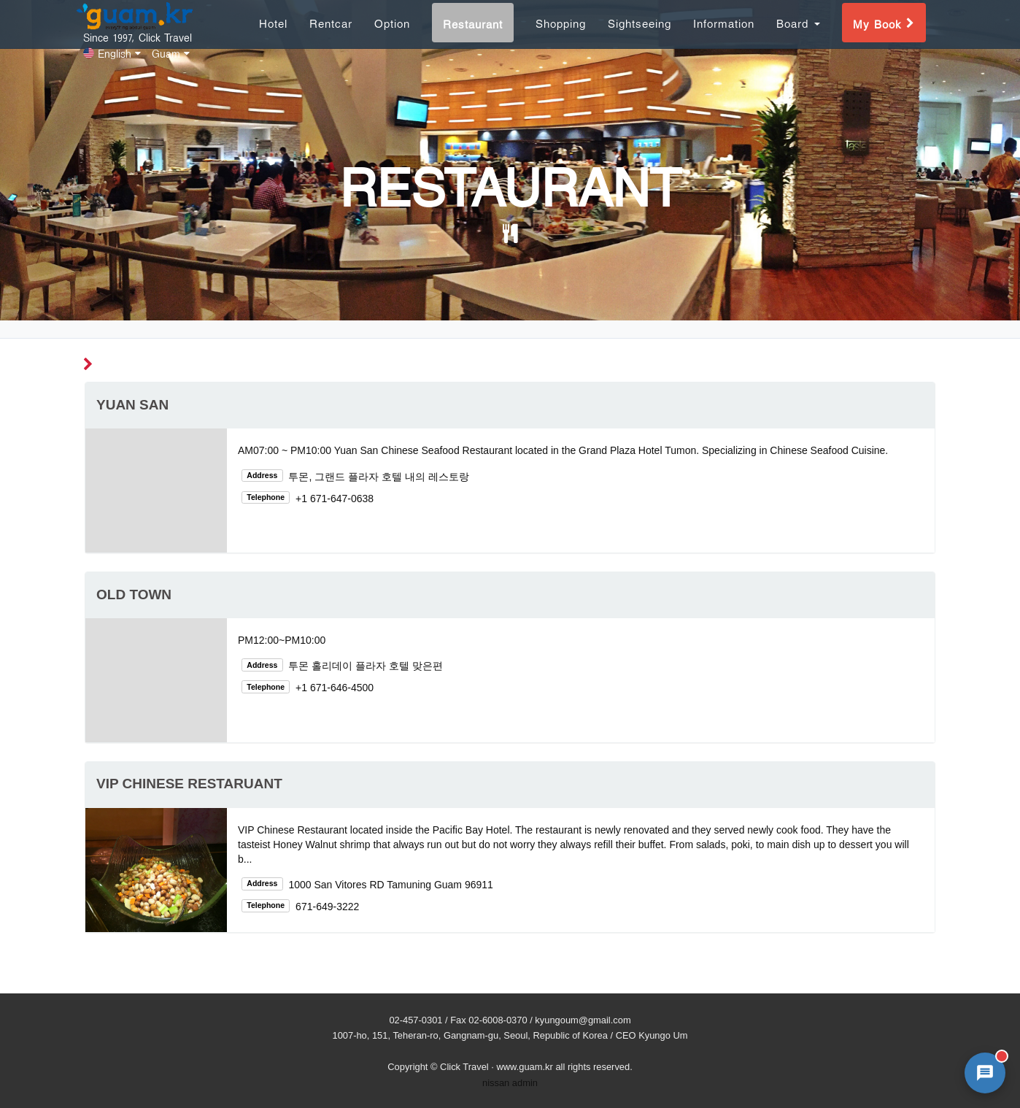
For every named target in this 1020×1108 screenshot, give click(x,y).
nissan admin (510, 1082)
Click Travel (464, 1066)
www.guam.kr (524, 1066)
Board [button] (798, 39)
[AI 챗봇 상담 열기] (985, 1073)
